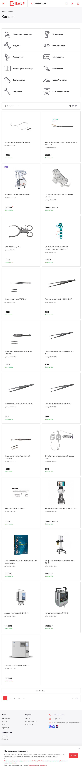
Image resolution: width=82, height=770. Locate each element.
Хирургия (16, 46)
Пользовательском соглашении (37, 765)
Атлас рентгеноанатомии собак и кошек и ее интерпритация (21, 562)
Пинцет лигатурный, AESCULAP (16, 299)
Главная (4, 12)
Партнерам (5, 728)
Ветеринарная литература (23, 68)
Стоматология (57, 68)
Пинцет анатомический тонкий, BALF (59, 404)
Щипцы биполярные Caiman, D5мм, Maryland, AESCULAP (58, 143)
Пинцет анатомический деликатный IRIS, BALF (60, 352)
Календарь (5, 736)
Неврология (17, 91)
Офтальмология (58, 46)
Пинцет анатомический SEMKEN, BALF (59, 299)
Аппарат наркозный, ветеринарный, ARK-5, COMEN (61, 562)
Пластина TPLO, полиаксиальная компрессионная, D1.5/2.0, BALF (57, 248)
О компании (6, 718)
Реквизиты (29, 724)
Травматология (19, 80)
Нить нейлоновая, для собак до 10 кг (19, 142)
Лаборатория (18, 57)
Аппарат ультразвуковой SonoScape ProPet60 (59, 509)
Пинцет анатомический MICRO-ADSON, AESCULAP (19, 352)
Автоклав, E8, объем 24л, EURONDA (18, 665)
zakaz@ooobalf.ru (58, 719)
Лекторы (5, 739)
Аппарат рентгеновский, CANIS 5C (18, 613)
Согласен (74, 755)
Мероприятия (7, 732)
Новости (4, 724)
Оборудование (58, 57)
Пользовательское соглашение (50, 761)
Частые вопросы (31, 721)
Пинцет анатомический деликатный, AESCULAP (19, 457)
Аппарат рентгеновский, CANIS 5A (58, 613)
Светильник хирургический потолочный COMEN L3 (60, 195)
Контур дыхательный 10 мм (15, 508)
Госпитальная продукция (22, 34)
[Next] (77, 698)
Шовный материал (59, 80)
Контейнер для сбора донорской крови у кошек (61, 457)
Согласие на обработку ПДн (32, 761)
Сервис (27, 718)
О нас (4, 715)
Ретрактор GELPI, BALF (13, 247)
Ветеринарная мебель (61, 91)
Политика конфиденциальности (13, 761)
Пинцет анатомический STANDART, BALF (20, 404)
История (4, 721)
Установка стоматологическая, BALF (18, 194)
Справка (28, 715)
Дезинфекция (57, 34)
